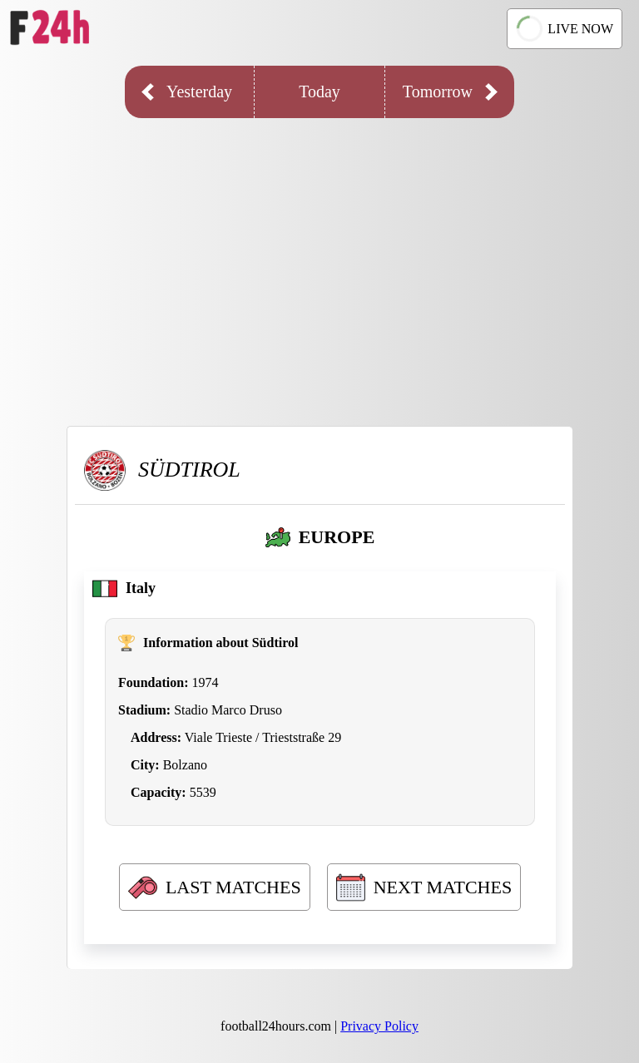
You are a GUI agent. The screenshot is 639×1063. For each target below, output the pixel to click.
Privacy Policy (379, 1026)
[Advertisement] (319, 259)
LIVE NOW (563, 28)
